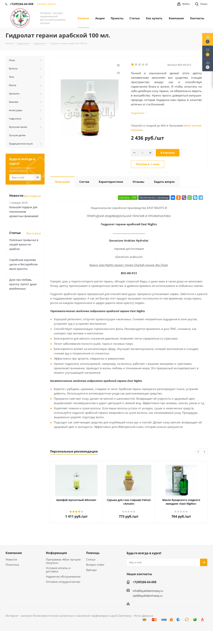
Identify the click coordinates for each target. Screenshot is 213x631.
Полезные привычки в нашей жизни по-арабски (23, 244)
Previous (198, 452)
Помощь (93, 553)
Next (204, 452)
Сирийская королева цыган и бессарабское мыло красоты (23, 264)
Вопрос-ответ (95, 564)
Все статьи (34, 233)
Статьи (90, 559)
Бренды (91, 570)
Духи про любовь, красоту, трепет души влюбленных (23, 284)
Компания (14, 553)
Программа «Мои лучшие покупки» (63, 561)
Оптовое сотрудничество (63, 582)
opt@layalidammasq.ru (147, 595)
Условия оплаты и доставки (58, 569)
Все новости (32, 196)
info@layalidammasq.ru (148, 591)
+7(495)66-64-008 (144, 582)
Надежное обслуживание (63, 576)
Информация (56, 553)
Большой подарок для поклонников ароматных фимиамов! (23, 211)
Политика (12, 564)
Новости (11, 559)
